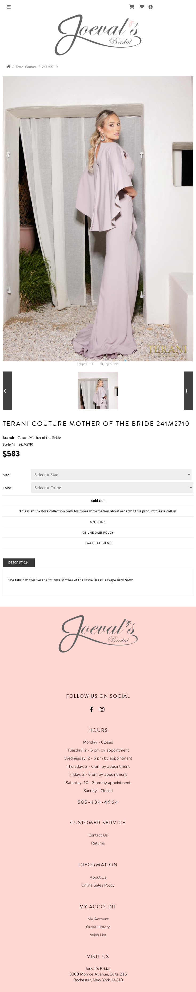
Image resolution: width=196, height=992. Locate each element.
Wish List (98, 935)
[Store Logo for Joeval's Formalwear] (98, 35)
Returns (98, 843)
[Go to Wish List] (142, 7)
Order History (98, 927)
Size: (6, 474)
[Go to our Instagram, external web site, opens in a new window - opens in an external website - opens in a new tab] (102, 709)
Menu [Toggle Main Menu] (13, 7)
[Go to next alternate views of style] (188, 391)
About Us (98, 877)
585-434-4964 (98, 802)
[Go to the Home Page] (8, 67)
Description (18, 563)
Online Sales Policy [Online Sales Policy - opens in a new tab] (98, 533)
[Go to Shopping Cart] (132, 7)
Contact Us (98, 835)
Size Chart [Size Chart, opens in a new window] (98, 522)
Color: (7, 487)
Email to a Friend (98, 543)
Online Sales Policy (98, 885)
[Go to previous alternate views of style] (7, 391)
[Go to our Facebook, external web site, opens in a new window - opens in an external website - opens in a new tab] (91, 709)
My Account (98, 919)
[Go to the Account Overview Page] (151, 7)
